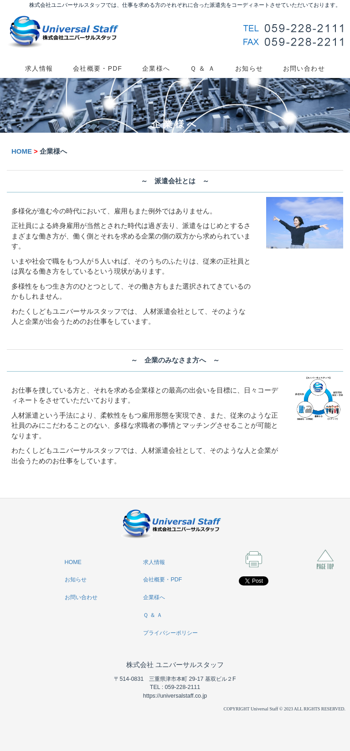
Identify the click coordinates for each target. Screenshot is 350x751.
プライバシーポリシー (170, 633)
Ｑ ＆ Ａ (203, 68)
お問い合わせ (304, 68)
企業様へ (156, 68)
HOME (21, 151)
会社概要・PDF (97, 68)
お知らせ (249, 68)
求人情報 (39, 68)
